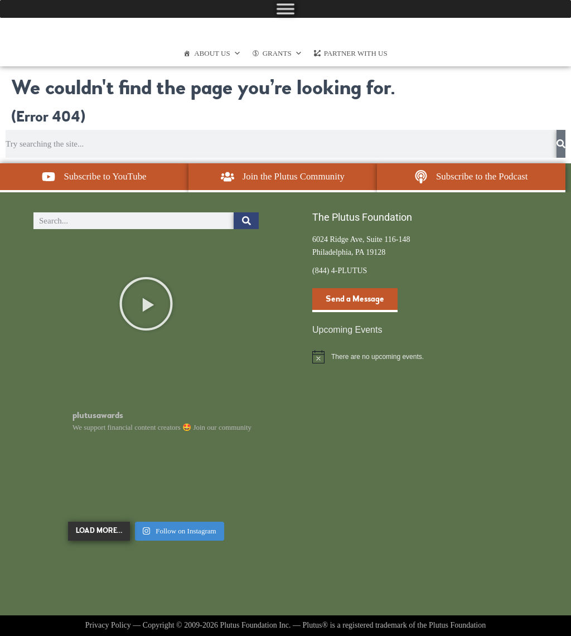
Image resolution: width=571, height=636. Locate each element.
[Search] (561, 144)
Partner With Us (356, 53)
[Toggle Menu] (285, 8)
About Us (217, 53)
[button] (146, 304)
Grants (282, 53)
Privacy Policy (108, 625)
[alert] (425, 356)
